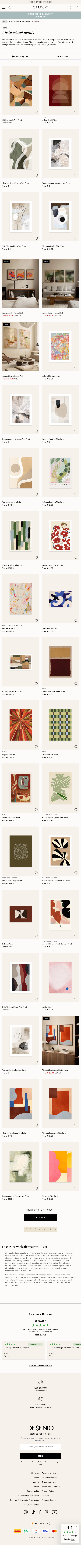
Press (36, 1478)
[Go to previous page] (26, 1229)
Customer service (50, 1478)
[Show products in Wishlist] (71, 8)
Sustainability (33, 1491)
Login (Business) (31, 1505)
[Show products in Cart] (77, 8)
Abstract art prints (30, 22)
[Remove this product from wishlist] (36, 112)
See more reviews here (40, 1365)
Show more (40, 1217)
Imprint (36, 1482)
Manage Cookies (49, 1500)
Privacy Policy (37, 1462)
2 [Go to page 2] (35, 1229)
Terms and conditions (51, 1487)
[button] (70, 1533)
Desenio (48, 1537)
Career (36, 1487)
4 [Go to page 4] (44, 1229)
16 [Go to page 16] (50, 1229)
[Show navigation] (4, 8)
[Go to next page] (55, 1229)
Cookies (45, 1496)
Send (40, 1456)
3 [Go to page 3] (40, 1229)
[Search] (9, 8)
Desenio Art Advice (50, 1473)
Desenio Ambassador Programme (24, 1500)
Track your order (49, 1482)
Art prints (15, 22)
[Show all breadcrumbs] (5, 21)
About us (35, 1473)
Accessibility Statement (28, 1496)
